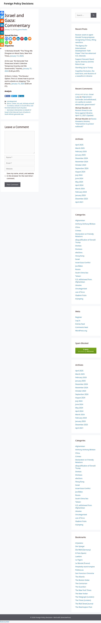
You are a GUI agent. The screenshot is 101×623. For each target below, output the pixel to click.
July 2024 (78, 175)
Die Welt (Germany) (83, 550)
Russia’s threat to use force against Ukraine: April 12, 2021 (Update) (84, 113)
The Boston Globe (82, 580)
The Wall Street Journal (84, 603)
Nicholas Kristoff (28, 103)
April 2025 (79, 145)
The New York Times (83, 590)
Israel (77, 259)
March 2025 (80, 148)
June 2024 (79, 178)
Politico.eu (79, 570)
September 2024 (81, 168)
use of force (80, 292)
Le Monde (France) (82, 563)
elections (78, 252)
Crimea (78, 230)
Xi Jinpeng (79, 299)
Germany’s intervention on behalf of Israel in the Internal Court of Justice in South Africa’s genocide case (18, 112)
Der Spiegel (79, 546)
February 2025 (81, 151)
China (77, 227)
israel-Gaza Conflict (82, 262)
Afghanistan (80, 220)
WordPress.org (81, 330)
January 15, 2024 (17, 83)
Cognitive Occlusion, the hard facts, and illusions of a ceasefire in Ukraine (85, 73)
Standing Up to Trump (84, 67)
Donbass (78, 249)
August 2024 (80, 172)
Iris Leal (19, 103)
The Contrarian (81, 583)
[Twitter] (10, 38)
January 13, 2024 (16, 56)
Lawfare (78, 556)
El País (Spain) (80, 553)
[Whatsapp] (6, 42)
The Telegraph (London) (84, 597)
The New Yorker (81, 593)
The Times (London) (83, 600)
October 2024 (80, 165)
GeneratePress (66, 617)
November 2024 (81, 161)
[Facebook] (6, 38)
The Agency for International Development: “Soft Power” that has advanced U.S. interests (85, 50)
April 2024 (79, 185)
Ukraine (78, 285)
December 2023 (81, 198)
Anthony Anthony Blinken (85, 224)
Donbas (78, 246)
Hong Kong (79, 256)
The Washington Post (83, 607)
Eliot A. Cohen (11, 103)
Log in (77, 320)
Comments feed (81, 327)
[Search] (93, 15)
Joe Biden (79, 266)
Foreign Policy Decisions (18, 3)
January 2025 (80, 155)
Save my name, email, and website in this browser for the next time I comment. (20, 176)
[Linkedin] (18, 38)
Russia (77, 269)
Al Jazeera (79, 543)
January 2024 (80, 195)
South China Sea (81, 273)
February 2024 (81, 192)
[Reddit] (14, 38)
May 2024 (79, 182)
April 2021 (79, 202)
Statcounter (4, 622)
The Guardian (80, 587)
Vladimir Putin (81, 295)
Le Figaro (79, 560)
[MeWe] (26, 38)
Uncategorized (12, 101)
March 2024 (80, 188)
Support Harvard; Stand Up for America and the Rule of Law (84, 61)
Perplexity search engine (85, 566)
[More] (10, 42)
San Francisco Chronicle (84, 573)
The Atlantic (80, 577)
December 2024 (81, 158)
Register (78, 317)
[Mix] (29, 38)
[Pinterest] (22, 38)
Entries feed (80, 324)
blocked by (85, 350)
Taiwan (78, 276)
